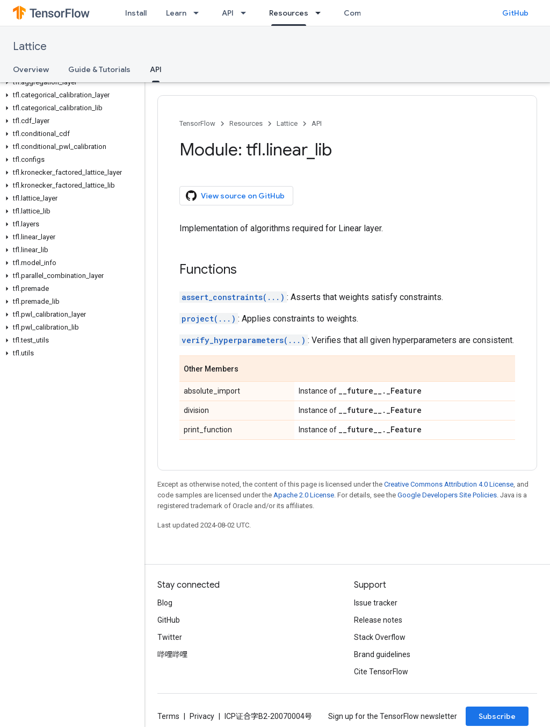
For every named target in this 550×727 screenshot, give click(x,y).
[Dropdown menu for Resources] (321, 13)
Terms (168, 716)
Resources (246, 123)
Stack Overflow (380, 637)
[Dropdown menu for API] (246, 13)
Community (365, 13)
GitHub (515, 13)
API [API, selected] (156, 69)
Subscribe (497, 716)
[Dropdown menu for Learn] (199, 13)
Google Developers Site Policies (447, 495)
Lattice (30, 46)
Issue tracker (375, 602)
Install (136, 13)
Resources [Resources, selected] (288, 13)
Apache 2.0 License (303, 495)
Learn (176, 13)
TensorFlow (197, 123)
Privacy (202, 716)
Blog (164, 602)
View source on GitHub (235, 195)
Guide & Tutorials (99, 69)
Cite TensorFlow (381, 671)
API (228, 13)
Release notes (378, 620)
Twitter (169, 637)
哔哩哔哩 (172, 654)
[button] (70, 82)
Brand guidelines (382, 654)
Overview (31, 69)
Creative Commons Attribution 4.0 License (448, 484)
